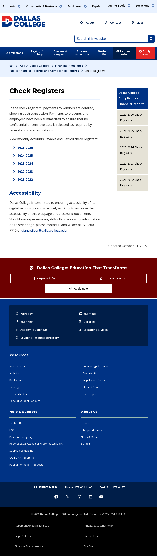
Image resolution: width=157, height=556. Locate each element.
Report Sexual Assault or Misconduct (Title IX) (36, 443)
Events (85, 423)
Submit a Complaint (21, 450)
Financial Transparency (29, 546)
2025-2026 (25, 147)
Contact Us (15, 423)
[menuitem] (132, 98)
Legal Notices (23, 536)
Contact (113, 22)
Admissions (14, 52)
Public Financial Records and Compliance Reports (44, 71)
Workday (24, 314)
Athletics (14, 373)
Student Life (103, 53)
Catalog (14, 387)
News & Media (89, 437)
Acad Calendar (31, 330)
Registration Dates (94, 380)
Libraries (87, 322)
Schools (86, 443)
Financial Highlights (69, 66)
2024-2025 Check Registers (131, 133)
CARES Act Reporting (21, 457)
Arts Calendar (17, 366)
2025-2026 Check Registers (131, 117)
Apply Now (145, 53)
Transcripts (89, 394)
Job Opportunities (91, 430)
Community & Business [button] (44, 6)
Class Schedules (19, 394)
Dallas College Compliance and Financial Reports (131, 98)
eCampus (87, 314)
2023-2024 (25, 163)
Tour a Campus (112, 278)
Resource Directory (37, 338)
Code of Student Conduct (24, 401)
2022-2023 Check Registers (131, 166)
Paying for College (38, 53)
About (87, 22)
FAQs (12, 430)
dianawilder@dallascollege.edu (44, 230)
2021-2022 (25, 179)
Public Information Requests (26, 464)
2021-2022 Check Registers (131, 182)
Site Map (89, 546)
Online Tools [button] (119, 5)
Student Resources (82, 53)
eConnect (25, 322)
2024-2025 (25, 155)
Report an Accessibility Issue (32, 525)
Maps (137, 22)
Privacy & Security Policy (99, 525)
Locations (93, 330)
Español (97, 6)
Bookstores (16, 380)
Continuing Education (95, 366)
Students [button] (12, 6)
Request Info (124, 53)
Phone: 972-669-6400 (79, 487)
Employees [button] (77, 6)
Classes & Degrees (60, 53)
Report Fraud (92, 536)
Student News (91, 387)
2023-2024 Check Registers (131, 150)
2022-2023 (25, 171)
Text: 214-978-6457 (112, 487)
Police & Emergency (21, 437)
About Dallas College (34, 66)
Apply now (78, 288)
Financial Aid (90, 373)
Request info (44, 278)
